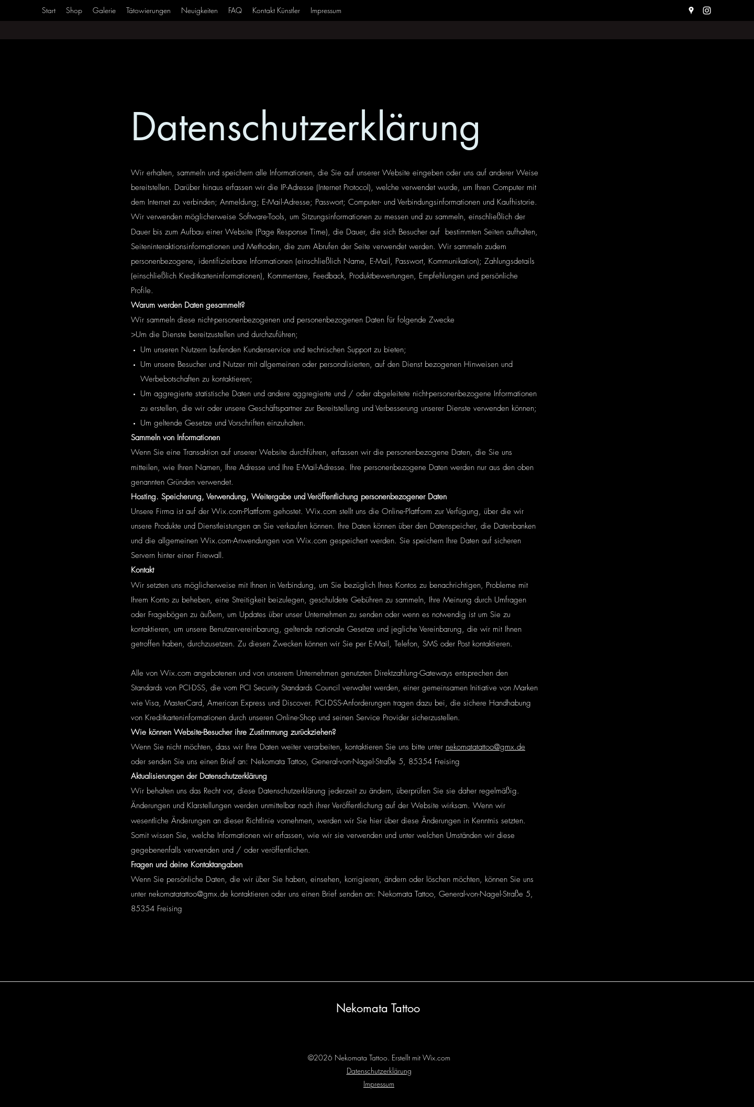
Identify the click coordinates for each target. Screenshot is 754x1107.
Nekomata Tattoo (378, 1008)
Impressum (378, 1084)
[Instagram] (707, 10)
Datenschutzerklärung (379, 1071)
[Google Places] (691, 10)
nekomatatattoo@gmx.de (485, 747)
